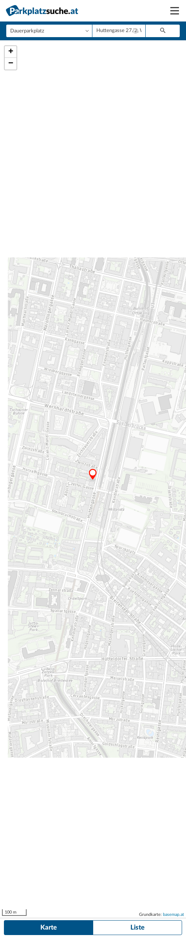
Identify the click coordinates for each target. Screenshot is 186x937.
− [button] (10, 64)
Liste (137, 927)
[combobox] (119, 31)
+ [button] (10, 52)
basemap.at (173, 914)
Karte (48, 927)
